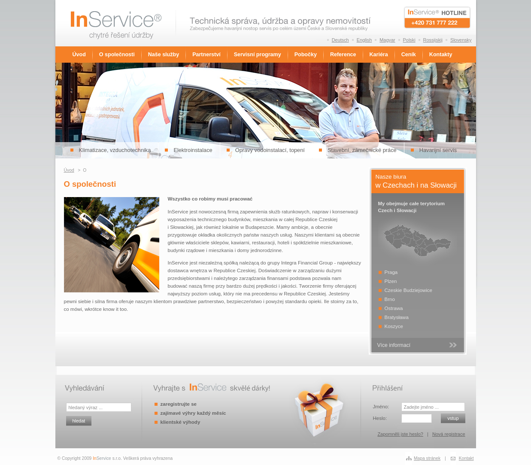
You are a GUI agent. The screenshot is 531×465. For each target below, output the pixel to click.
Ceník (408, 55)
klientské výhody (180, 422)
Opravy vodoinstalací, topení (270, 150)
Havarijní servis (438, 150)
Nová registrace (448, 434)
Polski (409, 40)
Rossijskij (433, 40)
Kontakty (440, 55)
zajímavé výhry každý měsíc (193, 413)
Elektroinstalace (192, 150)
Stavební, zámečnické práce (362, 150)
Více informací (394, 345)
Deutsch (340, 40)
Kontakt (466, 458)
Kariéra (379, 55)
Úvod (79, 55)
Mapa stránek (427, 458)
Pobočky (305, 55)
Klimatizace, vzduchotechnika (115, 150)
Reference (343, 55)
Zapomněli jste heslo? (400, 434)
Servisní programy (257, 55)
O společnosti (117, 55)
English (364, 40)
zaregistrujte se (179, 404)
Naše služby (163, 55)
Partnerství (206, 55)
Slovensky (461, 40)
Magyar (387, 40)
